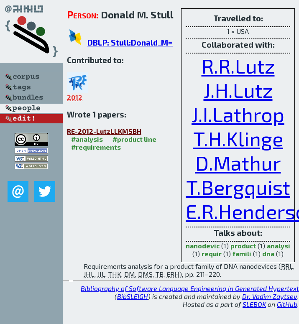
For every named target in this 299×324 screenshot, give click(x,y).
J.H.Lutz (238, 90)
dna (268, 254)
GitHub (287, 304)
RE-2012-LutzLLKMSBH (104, 131)
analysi (278, 246)
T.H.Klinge (238, 138)
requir (212, 254)
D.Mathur (238, 163)
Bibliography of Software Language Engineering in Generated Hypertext (190, 288)
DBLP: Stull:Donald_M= (130, 42)
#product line (134, 139)
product (243, 246)
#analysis (87, 139)
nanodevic (203, 246)
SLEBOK (254, 304)
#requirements (96, 147)
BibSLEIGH (132, 296)
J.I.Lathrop (238, 114)
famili (242, 254)
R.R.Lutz (238, 66)
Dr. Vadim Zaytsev (269, 296)
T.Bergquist (238, 187)
